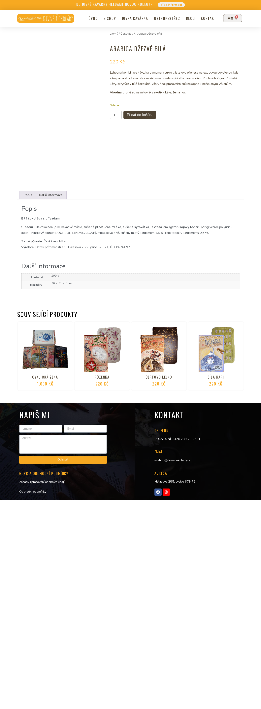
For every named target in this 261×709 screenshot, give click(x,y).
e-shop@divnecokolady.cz (172, 460)
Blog (189, 18)
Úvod (92, 18)
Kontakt (208, 18)
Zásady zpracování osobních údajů (42, 482)
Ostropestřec (166, 18)
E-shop (109, 18)
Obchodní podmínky (32, 492)
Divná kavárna (134, 18)
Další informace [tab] (51, 195)
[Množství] (115, 115)
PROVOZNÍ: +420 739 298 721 (177, 439)
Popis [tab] (27, 195)
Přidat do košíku (141, 115)
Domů (114, 34)
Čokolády (126, 34)
